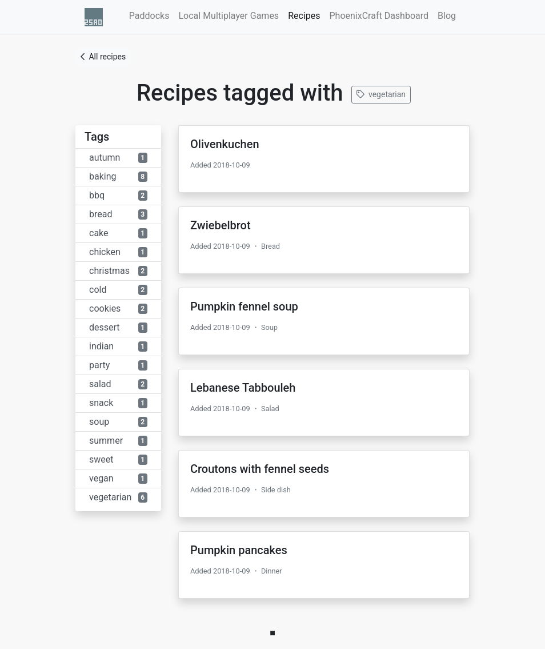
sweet (118, 459)
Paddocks (149, 15)
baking (118, 176)
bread (118, 214)
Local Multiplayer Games (228, 15)
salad (118, 384)
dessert (118, 327)
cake (118, 233)
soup (118, 421)
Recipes (306, 15)
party (118, 365)
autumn (118, 157)
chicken (118, 251)
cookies (118, 308)
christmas (118, 270)
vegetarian (381, 94)
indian (118, 346)
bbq (118, 195)
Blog (447, 15)
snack (118, 402)
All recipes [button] (103, 56)
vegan (118, 478)
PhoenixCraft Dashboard (378, 15)
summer (118, 440)
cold (118, 289)
